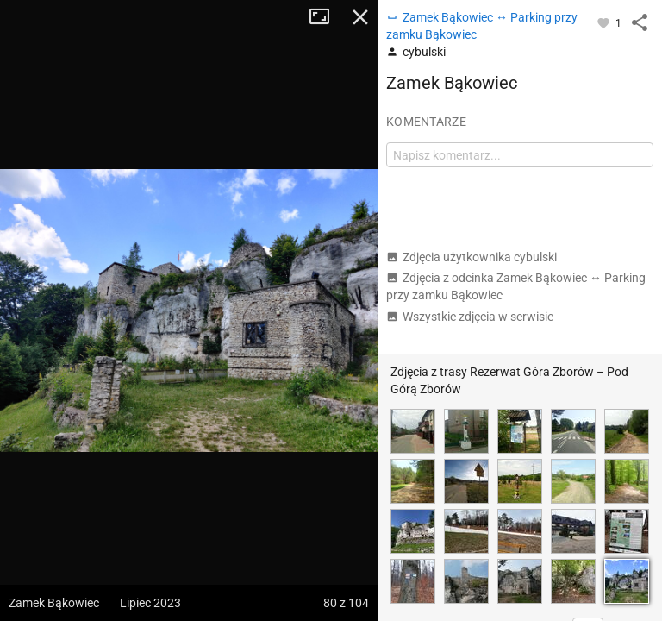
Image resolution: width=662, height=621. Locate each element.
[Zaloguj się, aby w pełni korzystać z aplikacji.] (605, 22)
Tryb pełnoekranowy (326, 17)
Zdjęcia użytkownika (471, 257)
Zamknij (360, 17)
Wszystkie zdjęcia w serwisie (469, 316)
